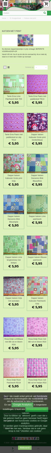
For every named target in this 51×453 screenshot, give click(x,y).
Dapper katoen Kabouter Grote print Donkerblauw (37, 137)
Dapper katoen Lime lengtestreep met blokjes (13, 260)
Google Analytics (22, 404)
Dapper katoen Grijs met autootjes (13, 299)
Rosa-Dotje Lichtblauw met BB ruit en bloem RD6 (14, 342)
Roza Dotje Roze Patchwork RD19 (14, 381)
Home (4, 18)
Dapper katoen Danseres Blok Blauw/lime (37, 178)
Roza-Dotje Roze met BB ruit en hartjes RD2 (37, 381)
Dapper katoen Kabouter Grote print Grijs (13, 178)
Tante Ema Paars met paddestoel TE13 (37, 97)
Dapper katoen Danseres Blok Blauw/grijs (14, 219)
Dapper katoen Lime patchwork (37, 217)
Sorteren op (29, 67)
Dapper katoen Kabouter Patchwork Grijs (37, 301)
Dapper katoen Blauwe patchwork (37, 258)
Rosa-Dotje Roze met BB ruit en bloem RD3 (37, 340)
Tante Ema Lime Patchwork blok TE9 (13, 97)
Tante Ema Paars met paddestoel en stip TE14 (14, 137)
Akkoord (25, 447)
